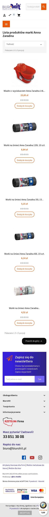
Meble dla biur (15, 468)
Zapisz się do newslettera (24, 359)
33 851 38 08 (13, 436)
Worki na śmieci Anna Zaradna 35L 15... (24, 199)
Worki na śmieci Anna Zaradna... (24, 308)
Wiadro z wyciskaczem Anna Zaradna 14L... (24, 90)
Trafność (24, 44)
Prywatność (33, 481)
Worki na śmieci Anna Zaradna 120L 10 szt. (24, 145)
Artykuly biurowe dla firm (14, 465)
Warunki (41, 481)
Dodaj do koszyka (24, 105)
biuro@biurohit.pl (14, 448)
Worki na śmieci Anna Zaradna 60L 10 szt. (24, 253)
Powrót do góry (34, 341)
